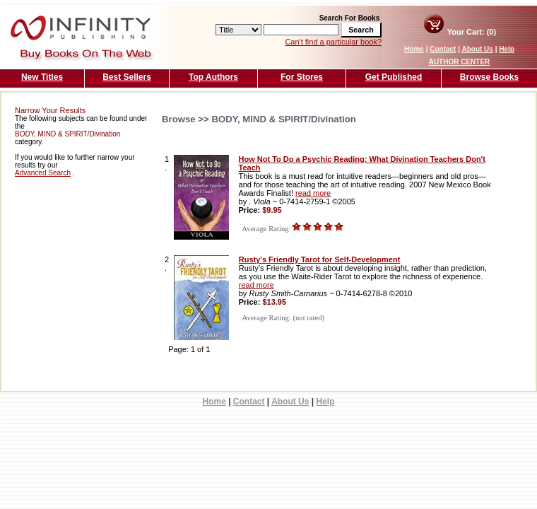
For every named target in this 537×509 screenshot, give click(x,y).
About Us (476, 49)
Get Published (394, 77)
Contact (443, 49)
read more (313, 193)
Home (414, 49)
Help (506, 49)
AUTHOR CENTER (459, 62)
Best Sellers (126, 77)
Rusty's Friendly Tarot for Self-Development (320, 259)
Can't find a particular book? (333, 41)
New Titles (42, 77)
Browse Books (489, 77)
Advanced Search (43, 173)
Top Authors (213, 77)
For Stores (302, 77)
